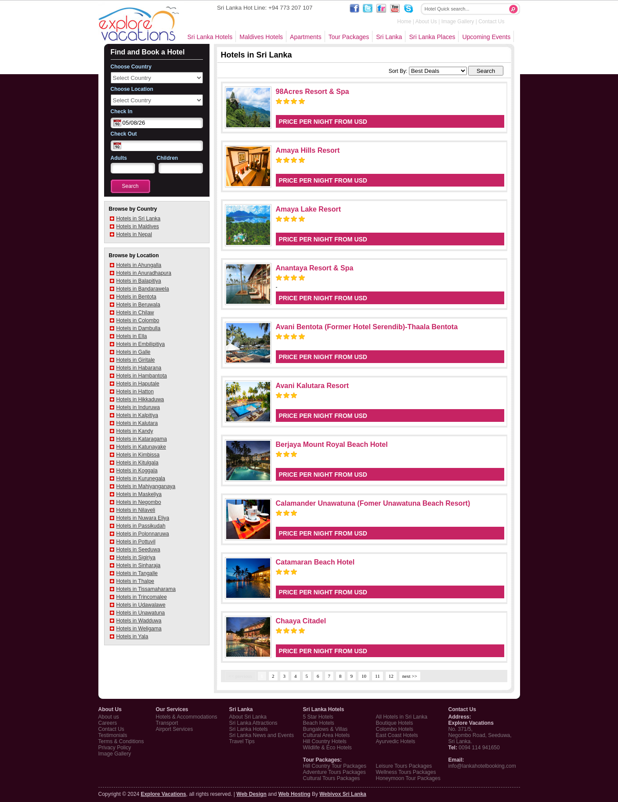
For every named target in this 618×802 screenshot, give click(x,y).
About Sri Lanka (248, 717)
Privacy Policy (114, 747)
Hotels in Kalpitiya (137, 415)
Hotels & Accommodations (186, 717)
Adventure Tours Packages (334, 772)
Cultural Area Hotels (326, 735)
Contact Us (491, 21)
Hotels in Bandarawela (142, 289)
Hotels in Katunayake (141, 447)
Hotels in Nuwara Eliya (143, 518)
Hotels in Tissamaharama (146, 589)
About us (108, 717)
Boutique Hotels (394, 723)
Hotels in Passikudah (141, 526)
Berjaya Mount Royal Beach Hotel (332, 444)
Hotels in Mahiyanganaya (146, 486)
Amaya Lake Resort (308, 209)
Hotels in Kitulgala (137, 463)
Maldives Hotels (261, 36)
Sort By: (398, 71)
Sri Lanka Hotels (210, 36)
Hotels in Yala (132, 636)
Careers (107, 723)
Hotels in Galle (133, 352)
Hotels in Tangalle (137, 573)
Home (404, 21)
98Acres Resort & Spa (312, 91)
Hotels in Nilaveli (135, 510)
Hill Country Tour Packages (335, 766)
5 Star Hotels (318, 717)
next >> (409, 676)
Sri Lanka (389, 36)
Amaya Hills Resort (308, 150)
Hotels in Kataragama (141, 439)
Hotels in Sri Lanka (138, 219)
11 (377, 676)
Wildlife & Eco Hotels (327, 747)
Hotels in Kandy (134, 431)
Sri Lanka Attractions (253, 723)
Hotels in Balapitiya (138, 281)
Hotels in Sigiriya (135, 557)
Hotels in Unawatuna (140, 613)
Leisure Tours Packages (404, 766)
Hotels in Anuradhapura (143, 273)
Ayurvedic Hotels (396, 741)
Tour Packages (349, 36)
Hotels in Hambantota (141, 376)
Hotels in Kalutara (137, 423)
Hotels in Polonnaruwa (142, 534)
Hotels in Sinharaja (138, 565)
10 (363, 676)
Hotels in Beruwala (138, 305)
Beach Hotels (318, 723)
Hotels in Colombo (137, 320)
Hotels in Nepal (134, 234)
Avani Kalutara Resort (312, 385)
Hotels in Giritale (135, 360)
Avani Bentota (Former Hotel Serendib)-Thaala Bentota (367, 327)
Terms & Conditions (121, 741)
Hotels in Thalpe (135, 581)
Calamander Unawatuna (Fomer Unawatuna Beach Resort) (373, 503)
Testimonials (112, 735)
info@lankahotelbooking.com (482, 766)
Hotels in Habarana (139, 368)
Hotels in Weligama (139, 629)
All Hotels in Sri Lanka (401, 717)
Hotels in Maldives (137, 226)
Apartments (306, 36)
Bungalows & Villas (325, 729)
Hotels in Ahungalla (139, 265)
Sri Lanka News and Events (261, 735)
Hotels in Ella (131, 336)
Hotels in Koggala (137, 471)
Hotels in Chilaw (135, 312)
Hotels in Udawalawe (141, 605)
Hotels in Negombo (138, 502)
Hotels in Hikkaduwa (140, 399)
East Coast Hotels (397, 735)
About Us (426, 21)
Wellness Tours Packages (406, 772)
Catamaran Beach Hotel (315, 562)
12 (391, 676)
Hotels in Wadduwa (139, 621)
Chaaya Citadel (301, 621)
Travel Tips (242, 741)
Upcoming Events (486, 36)
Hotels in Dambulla (138, 328)
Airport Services (174, 729)
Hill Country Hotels (325, 741)
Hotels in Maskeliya (139, 494)
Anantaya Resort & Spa (315, 268)
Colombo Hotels (394, 729)
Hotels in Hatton (135, 391)
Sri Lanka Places (432, 36)
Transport (167, 723)
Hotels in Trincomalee (141, 597)
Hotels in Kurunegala (140, 478)
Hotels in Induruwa (138, 407)
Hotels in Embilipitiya (140, 344)
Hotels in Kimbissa (138, 455)
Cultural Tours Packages (331, 778)
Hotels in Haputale (137, 384)
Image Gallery (457, 21)
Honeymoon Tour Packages (408, 778)
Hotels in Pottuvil (135, 542)
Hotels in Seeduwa (138, 550)
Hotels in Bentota (136, 297)
